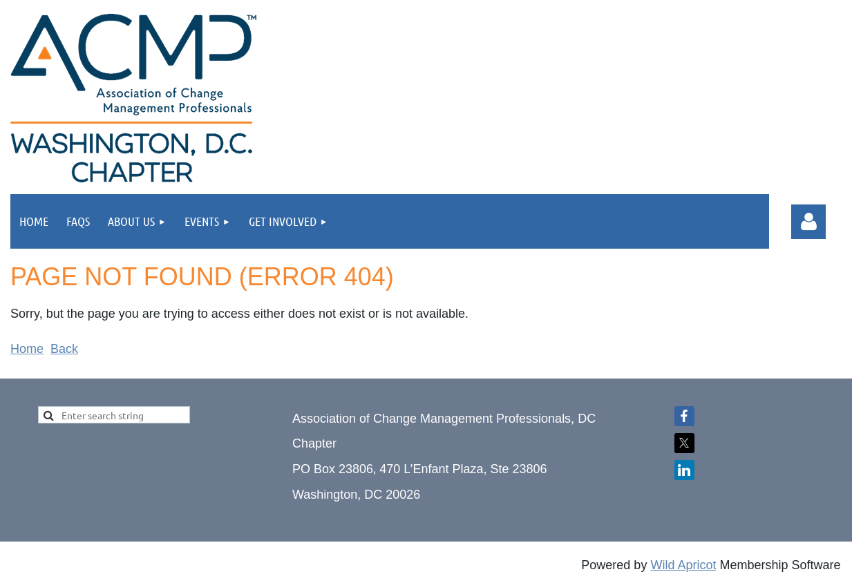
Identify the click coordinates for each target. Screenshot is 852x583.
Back (64, 349)
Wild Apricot (683, 565)
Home (27, 349)
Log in (808, 221)
